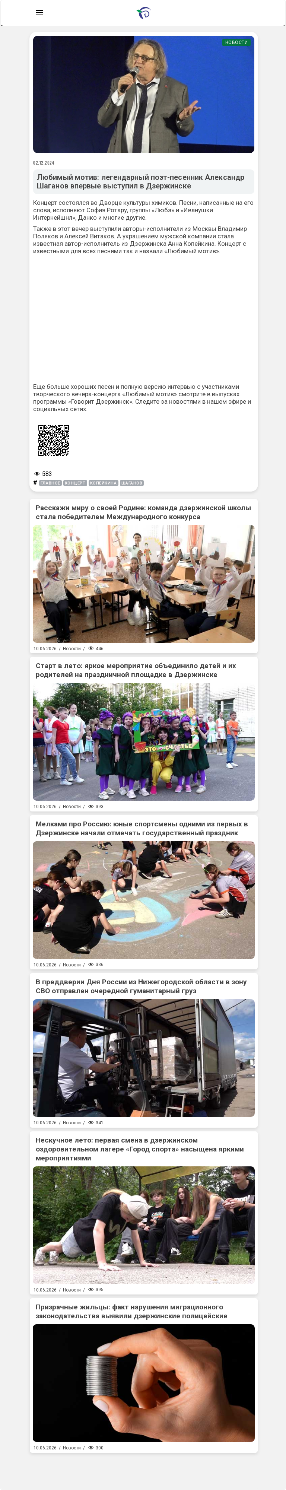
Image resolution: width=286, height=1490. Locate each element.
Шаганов (132, 483)
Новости (236, 42)
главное (50, 483)
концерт (75, 483)
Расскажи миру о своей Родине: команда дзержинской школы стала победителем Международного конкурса (143, 512)
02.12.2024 (44, 163)
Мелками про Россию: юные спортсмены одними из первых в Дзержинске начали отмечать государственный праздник (142, 828)
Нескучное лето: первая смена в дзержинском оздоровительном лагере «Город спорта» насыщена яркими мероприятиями (140, 1149)
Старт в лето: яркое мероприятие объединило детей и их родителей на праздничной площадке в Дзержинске (136, 670)
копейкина (103, 483)
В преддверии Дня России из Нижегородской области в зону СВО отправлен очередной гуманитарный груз (141, 986)
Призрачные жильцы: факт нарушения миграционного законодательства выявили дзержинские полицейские (132, 1311)
